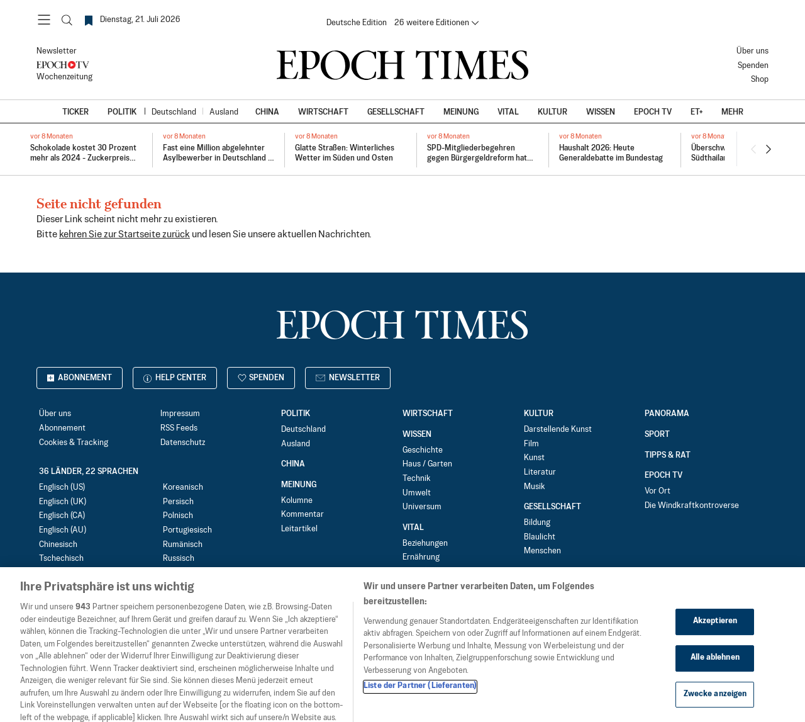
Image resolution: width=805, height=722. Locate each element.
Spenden (753, 66)
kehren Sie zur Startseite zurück (124, 234)
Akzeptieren (715, 637)
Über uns (752, 51)
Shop (760, 80)
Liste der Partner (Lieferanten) (420, 702)
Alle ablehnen (715, 673)
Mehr (732, 112)
